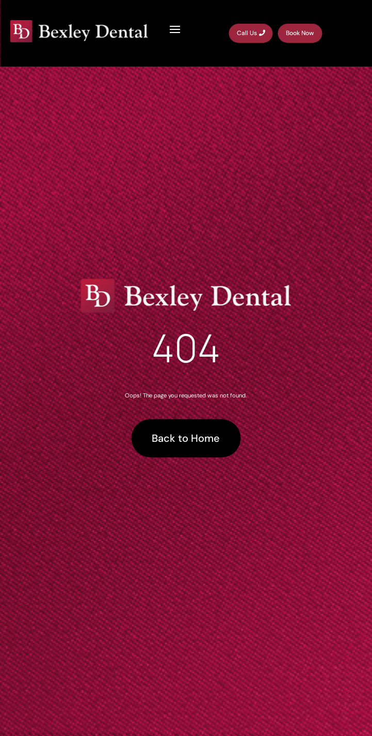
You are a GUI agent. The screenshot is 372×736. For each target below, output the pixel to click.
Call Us (247, 33)
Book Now (300, 33)
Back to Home (186, 438)
